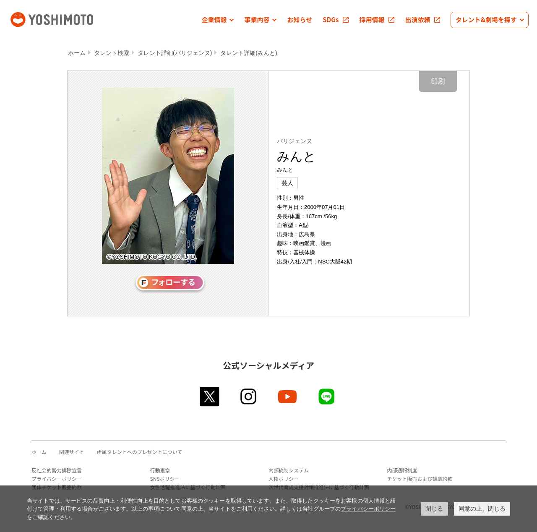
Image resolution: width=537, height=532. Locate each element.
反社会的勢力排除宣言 (56, 470)
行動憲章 (160, 470)
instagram (249, 396)
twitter (210, 396)
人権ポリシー (283, 478)
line (327, 396)
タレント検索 (111, 53)
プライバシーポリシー (56, 478)
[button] (217, 20)
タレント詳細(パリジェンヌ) (175, 53)
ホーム (77, 53)
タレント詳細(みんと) (248, 53)
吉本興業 (64, 18)
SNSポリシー (165, 478)
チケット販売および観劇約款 (420, 478)
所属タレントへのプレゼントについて (139, 451)
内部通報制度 (402, 470)
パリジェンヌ (294, 141)
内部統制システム (288, 470)
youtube (288, 396)
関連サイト (71, 451)
